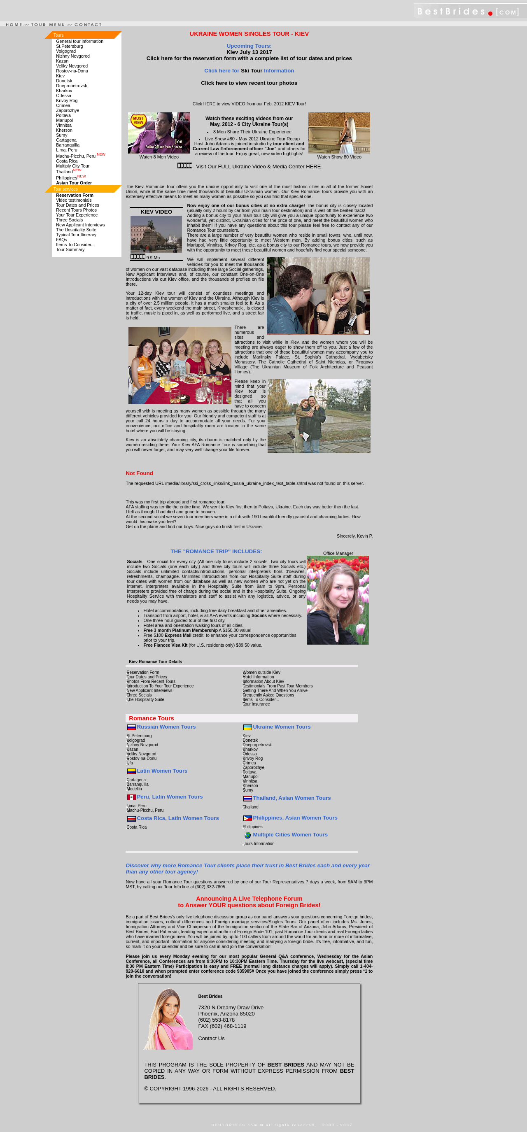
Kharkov (64, 90)
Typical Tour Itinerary (76, 234)
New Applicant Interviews (80, 224)
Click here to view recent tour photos (249, 83)
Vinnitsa (64, 125)
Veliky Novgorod (72, 65)
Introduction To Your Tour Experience (160, 686)
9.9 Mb (145, 257)
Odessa (63, 95)
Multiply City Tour (72, 165)
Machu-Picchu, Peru (80, 156)
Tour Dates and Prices (77, 205)
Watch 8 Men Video (159, 154)
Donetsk (64, 80)
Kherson (64, 130)
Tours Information (258, 843)
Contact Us (211, 1038)
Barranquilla (67, 144)
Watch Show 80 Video (339, 154)
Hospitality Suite (265, 576)
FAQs (61, 239)
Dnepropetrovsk (71, 85)
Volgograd (66, 51)
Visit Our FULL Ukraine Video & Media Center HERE (258, 166)
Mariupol (64, 120)
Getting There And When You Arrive (275, 690)
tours (293, 561)
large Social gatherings (240, 269)
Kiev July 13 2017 (249, 52)
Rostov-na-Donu (72, 70)
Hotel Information (258, 677)
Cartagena (66, 139)
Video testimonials (73, 200)
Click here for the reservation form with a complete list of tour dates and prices (249, 58)
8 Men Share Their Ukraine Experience (252, 131)
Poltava (63, 115)
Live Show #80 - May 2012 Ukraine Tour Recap (252, 138)
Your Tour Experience (77, 214)
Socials (134, 561)
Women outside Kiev (261, 672)
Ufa (129, 763)
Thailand (69, 171)
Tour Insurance (256, 704)
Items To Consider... (75, 244)
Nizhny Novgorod (73, 56)
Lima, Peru (66, 149)
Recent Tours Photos (76, 209)
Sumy (61, 135)
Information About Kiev (263, 681)
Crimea (63, 105)
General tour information (79, 41)
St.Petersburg (69, 46)
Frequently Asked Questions (268, 695)
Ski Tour (250, 71)
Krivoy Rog (66, 100)
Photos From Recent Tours (150, 681)
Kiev (60, 75)
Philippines (71, 177)
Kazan (62, 60)
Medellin (134, 789)
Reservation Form (142, 672)
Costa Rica (66, 160)
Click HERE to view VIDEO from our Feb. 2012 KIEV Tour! (249, 103)
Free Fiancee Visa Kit (165, 645)
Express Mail (178, 635)
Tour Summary (70, 249)
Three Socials (69, 219)
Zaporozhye (67, 110)
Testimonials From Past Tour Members (277, 686)
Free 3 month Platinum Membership (180, 630)
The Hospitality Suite (76, 229)
